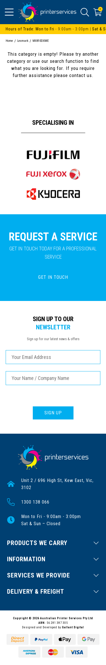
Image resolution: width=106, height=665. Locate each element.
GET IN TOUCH (53, 277)
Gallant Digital (73, 627)
